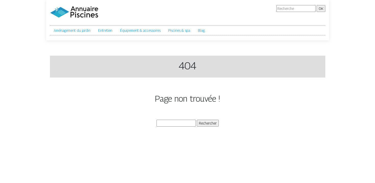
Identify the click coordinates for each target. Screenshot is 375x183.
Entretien (105, 30)
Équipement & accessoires (140, 30)
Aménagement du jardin (72, 30)
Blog (201, 30)
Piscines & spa (179, 30)
